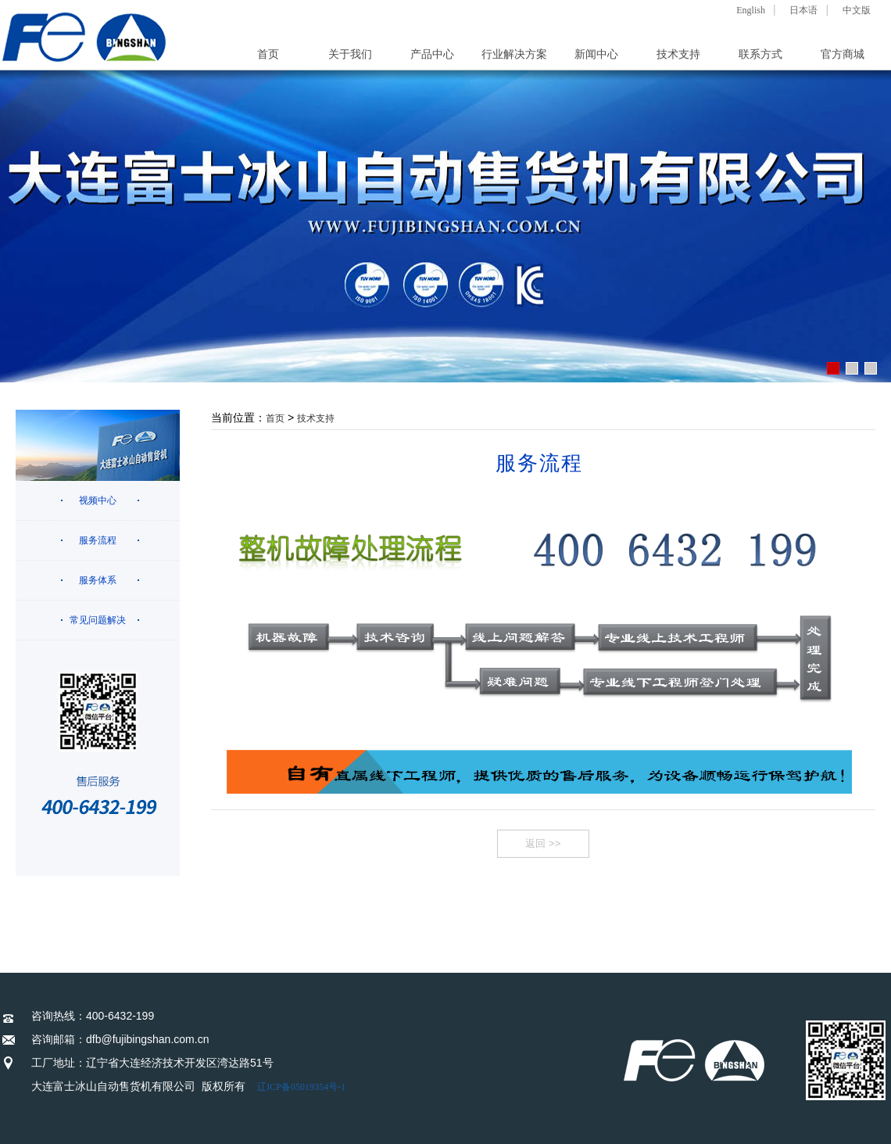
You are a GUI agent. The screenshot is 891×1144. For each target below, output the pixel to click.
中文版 (857, 10)
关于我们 (350, 54)
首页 (268, 54)
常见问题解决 (98, 620)
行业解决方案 (514, 54)
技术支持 (678, 54)
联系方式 (760, 54)
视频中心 (97, 500)
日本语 (803, 10)
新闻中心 (596, 54)
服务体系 (97, 580)
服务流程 (97, 540)
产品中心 (432, 54)
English (750, 10)
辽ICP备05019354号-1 (301, 1086)
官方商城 (842, 54)
